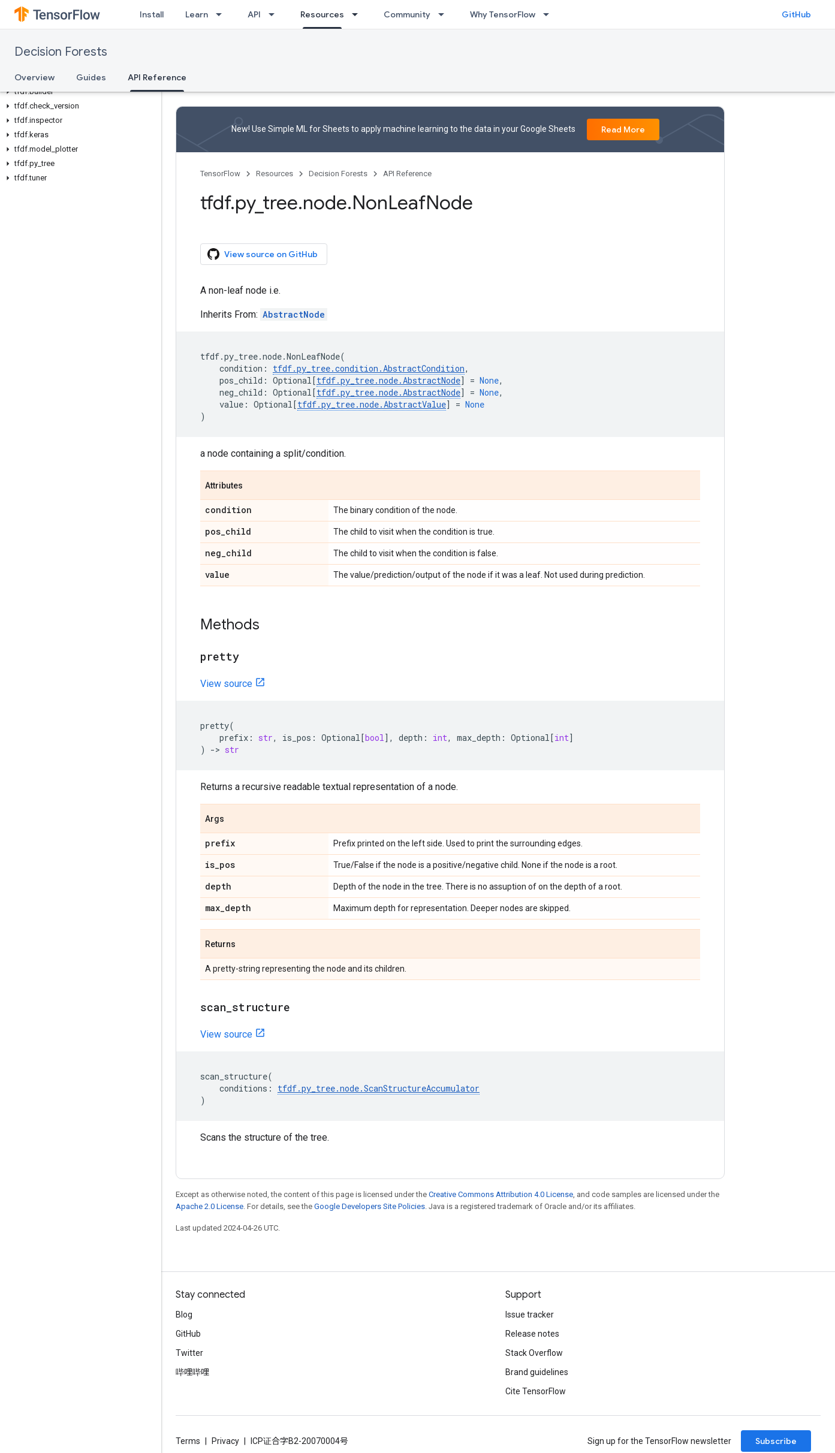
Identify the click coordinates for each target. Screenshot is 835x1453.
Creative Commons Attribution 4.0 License (501, 1194)
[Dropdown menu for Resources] (358, 14)
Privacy (225, 1441)
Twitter (189, 1353)
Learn (196, 14)
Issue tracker (529, 1314)
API (254, 14)
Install (152, 14)
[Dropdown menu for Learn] (222, 14)
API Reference (407, 173)
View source (226, 683)
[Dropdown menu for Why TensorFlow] (549, 14)
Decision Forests (60, 51)
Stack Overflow (534, 1353)
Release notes (532, 1334)
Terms (188, 1441)
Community (407, 14)
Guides (91, 77)
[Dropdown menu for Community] (444, 14)
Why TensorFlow (502, 14)
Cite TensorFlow (535, 1391)
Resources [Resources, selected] (322, 14)
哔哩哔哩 (192, 1372)
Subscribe (776, 1441)
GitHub (796, 14)
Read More (623, 129)
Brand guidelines (536, 1372)
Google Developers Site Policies (369, 1206)
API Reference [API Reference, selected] (157, 77)
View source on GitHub (262, 254)
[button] (78, 92)
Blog (184, 1314)
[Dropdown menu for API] (275, 14)
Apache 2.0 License (209, 1206)
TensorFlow (220, 173)
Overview (34, 77)
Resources (274, 173)
